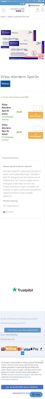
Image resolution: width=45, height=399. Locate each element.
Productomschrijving (10, 158)
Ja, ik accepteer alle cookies (22, 387)
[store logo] (17, 10)
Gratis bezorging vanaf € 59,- (14, 323)
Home (3, 16)
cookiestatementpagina (22, 374)
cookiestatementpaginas (9, 379)
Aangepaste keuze (22, 393)
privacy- (25, 377)
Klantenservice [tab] (8, 339)
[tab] (10, 158)
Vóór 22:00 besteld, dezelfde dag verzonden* (20, 319)
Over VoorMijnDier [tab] (9, 334)
